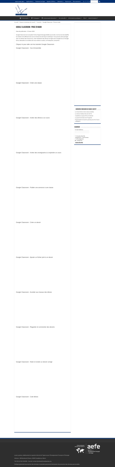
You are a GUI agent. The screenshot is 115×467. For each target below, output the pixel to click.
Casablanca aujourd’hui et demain (84, 115)
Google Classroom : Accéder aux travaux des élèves (34, 292)
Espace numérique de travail (27, 22)
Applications (29, 1)
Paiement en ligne (40, 1)
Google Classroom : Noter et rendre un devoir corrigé (34, 362)
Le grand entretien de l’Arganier (83, 117)
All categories (79, 139)
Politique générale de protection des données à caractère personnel (32, 464)
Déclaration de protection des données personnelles (66, 464)
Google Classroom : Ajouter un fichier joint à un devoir (34, 257)
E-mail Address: (79, 129)
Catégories (79, 140)
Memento (60, 1)
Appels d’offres (51, 1)
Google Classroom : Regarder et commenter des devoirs (35, 327)
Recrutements (77, 1)
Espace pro (68, 1)
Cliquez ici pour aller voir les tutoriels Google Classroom (35, 44)
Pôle (84, 18)
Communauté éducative (49, 18)
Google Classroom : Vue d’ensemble (28, 48)
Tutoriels (38, 22)
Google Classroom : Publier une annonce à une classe (34, 187)
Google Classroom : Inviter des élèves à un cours (33, 118)
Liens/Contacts (92, 18)
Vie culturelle (62, 18)
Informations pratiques (74, 18)
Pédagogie (35, 18)
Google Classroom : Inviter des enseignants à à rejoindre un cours (38, 153)
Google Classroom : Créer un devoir (28, 222)
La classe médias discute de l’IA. (83, 114)
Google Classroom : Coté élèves (27, 397)
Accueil (16, 18)
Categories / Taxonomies (82, 137)
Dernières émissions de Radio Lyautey (86, 109)
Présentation (24, 18)
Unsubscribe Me (80, 136)
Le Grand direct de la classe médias (84, 112)
